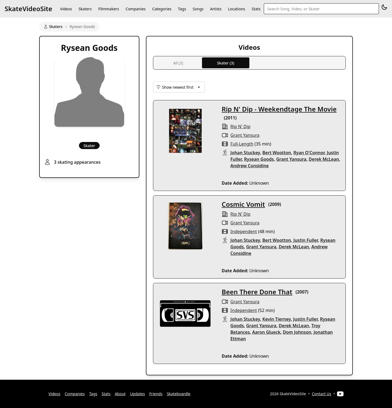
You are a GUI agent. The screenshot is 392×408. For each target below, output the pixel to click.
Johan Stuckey (245, 153)
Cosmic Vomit (243, 204)
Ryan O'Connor (308, 153)
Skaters (84, 8)
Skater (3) (225, 63)
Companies (135, 8)
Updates (137, 393)
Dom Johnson (297, 332)
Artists (216, 8)
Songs (198, 8)
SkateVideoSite (28, 8)
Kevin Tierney (276, 319)
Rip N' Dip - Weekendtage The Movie (279, 108)
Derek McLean (324, 159)
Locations (236, 8)
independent (243, 231)
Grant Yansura (244, 135)
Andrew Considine (249, 166)
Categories (161, 8)
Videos (66, 8)
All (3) (178, 63)
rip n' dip (240, 126)
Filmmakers (108, 8)
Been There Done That (257, 291)
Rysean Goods (259, 159)
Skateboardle (179, 393)
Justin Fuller (305, 240)
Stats (256, 8)
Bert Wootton (276, 153)
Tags (182, 8)
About (120, 393)
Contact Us (321, 393)
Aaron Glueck (266, 332)
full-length (241, 144)
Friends (156, 393)
